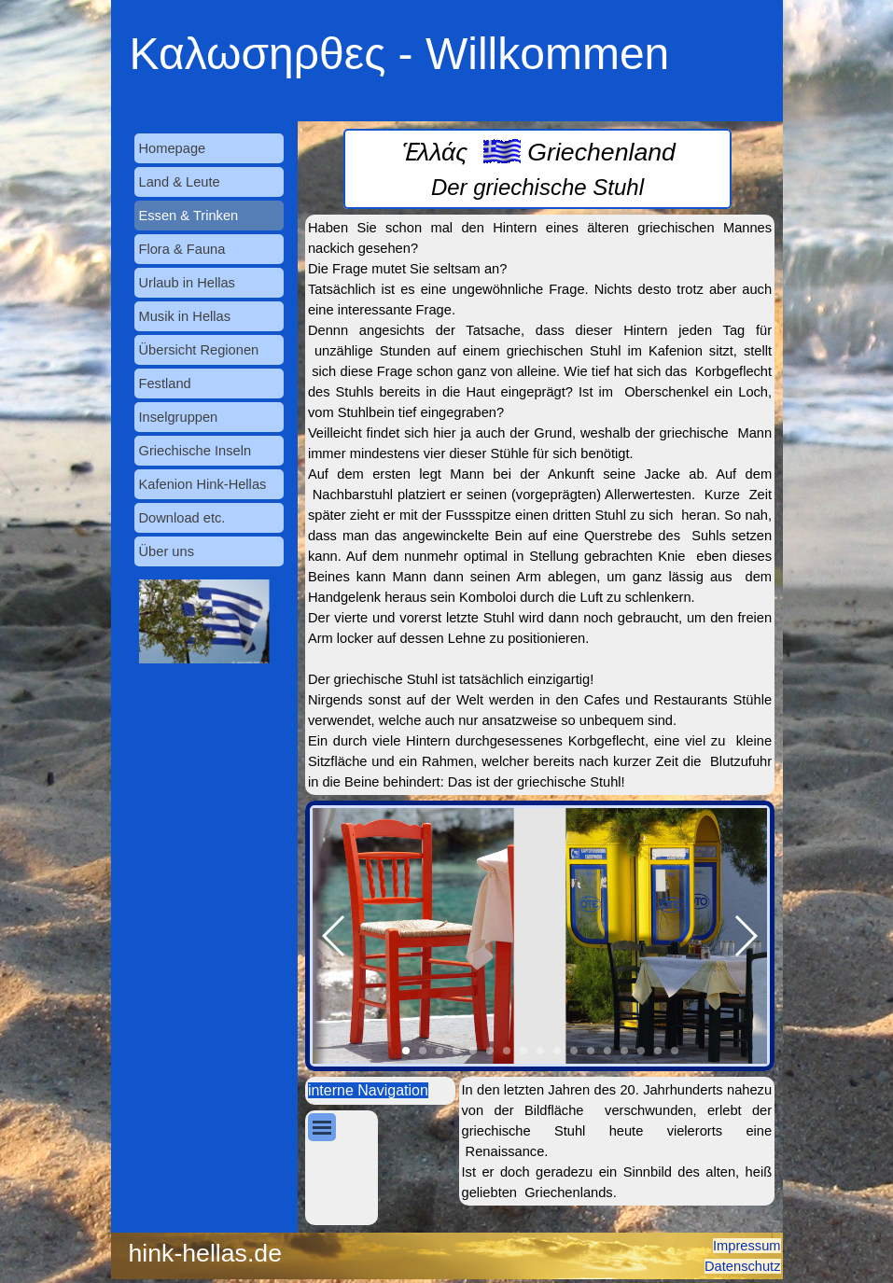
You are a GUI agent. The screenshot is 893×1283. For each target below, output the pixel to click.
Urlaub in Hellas (187, 282)
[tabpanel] (537, 168)
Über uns (166, 551)
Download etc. (182, 517)
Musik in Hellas (185, 316)
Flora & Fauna (182, 249)
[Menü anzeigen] (322, 1127)
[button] (334, 935)
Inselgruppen (178, 417)
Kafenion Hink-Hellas (203, 484)
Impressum (746, 1245)
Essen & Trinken (189, 215)
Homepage (172, 148)
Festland (165, 383)
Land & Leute (179, 181)
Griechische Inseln (195, 450)
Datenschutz (742, 1266)
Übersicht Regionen (199, 349)
